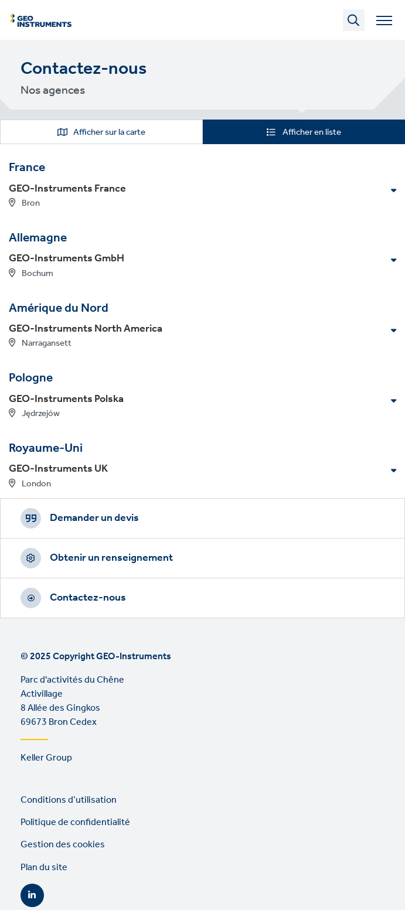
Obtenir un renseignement (111, 558)
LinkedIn (32, 895)
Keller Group (46, 758)
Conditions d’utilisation (69, 800)
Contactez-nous (88, 598)
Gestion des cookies (63, 845)
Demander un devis (94, 518)
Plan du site (44, 867)
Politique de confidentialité (75, 822)
